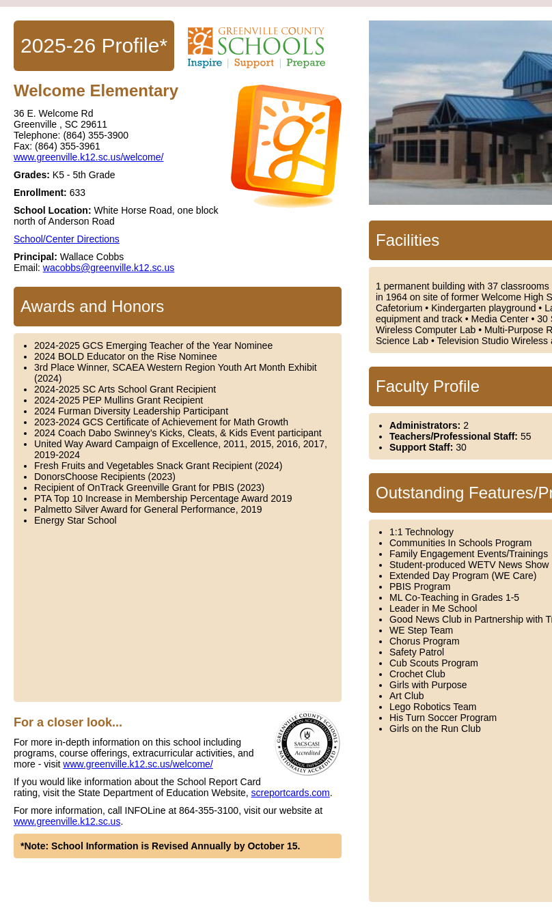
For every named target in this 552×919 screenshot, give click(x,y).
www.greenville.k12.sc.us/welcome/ (88, 157)
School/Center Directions (67, 239)
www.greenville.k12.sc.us (67, 821)
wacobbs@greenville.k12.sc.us (108, 267)
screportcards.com (290, 792)
